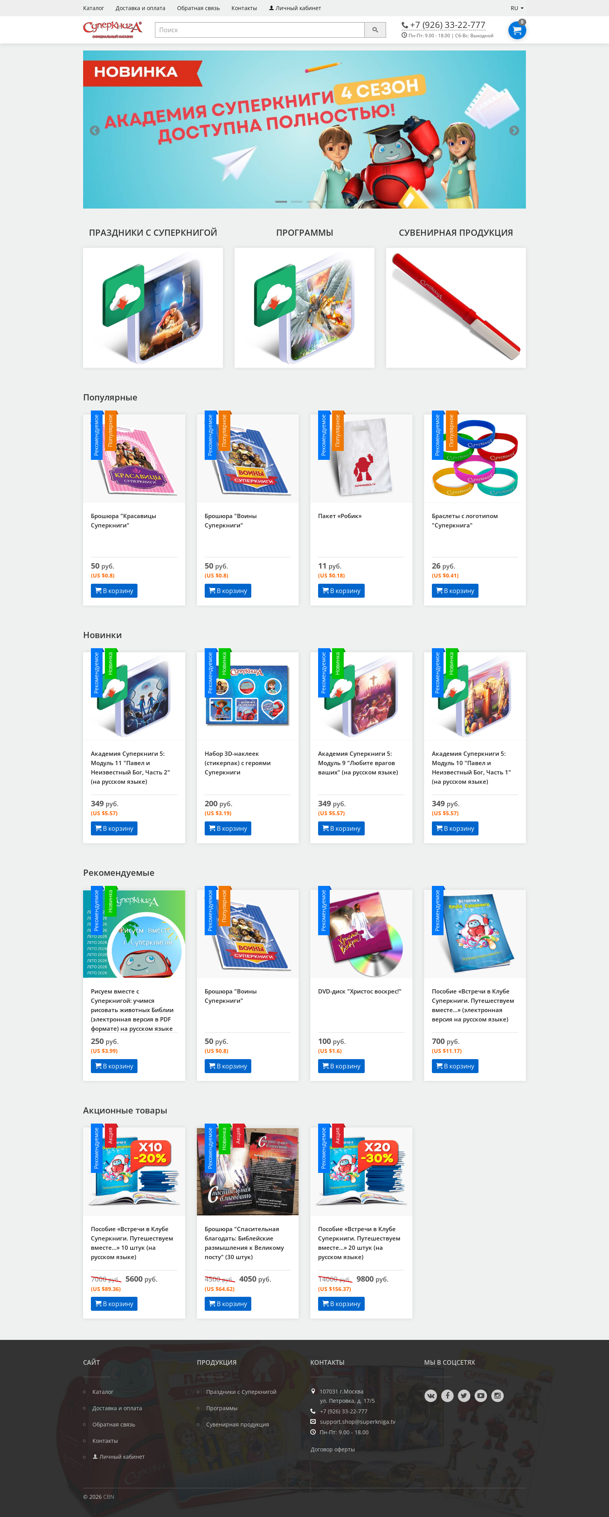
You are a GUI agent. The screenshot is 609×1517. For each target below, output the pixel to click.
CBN (108, 1496)
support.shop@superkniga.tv (357, 1421)
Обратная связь (113, 1424)
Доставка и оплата (117, 1408)
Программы (304, 232)
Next (514, 131)
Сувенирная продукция (456, 232)
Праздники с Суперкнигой (153, 232)
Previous (95, 131)
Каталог (102, 1391)
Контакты (105, 1440)
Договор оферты (333, 1449)
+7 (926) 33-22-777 (447, 24)
